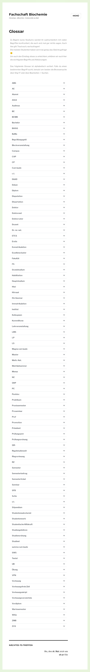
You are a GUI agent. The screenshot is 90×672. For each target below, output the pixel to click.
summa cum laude (20, 547)
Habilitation (17, 275)
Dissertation (17, 202)
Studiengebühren (19, 530)
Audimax (16, 106)
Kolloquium (17, 315)
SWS (14, 553)
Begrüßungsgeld (19, 140)
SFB (14, 490)
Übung (15, 570)
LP (13, 338)
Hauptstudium (18, 281)
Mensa (15, 371)
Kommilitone (17, 321)
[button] (38, 83)
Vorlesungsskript (19, 592)
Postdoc (15, 394)
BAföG (15, 128)
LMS (14, 332)
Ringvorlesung (18, 456)
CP (13, 162)
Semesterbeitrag (19, 473)
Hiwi (14, 287)
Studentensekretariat (21, 513)
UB (13, 564)
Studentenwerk (19, 519)
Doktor (15, 207)
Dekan (15, 185)
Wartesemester (19, 609)
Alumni (15, 94)
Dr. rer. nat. (17, 230)
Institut (15, 309)
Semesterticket (19, 479)
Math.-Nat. (17, 360)
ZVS (14, 626)
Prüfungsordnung (20, 439)
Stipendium (17, 507)
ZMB (14, 620)
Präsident (16, 428)
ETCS (14, 236)
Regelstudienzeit (19, 451)
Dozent (15, 224)
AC (13, 89)
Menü (76, 16)
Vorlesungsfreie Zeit (21, 586)
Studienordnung (19, 536)
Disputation (17, 196)
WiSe (14, 615)
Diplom (15, 190)
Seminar (15, 485)
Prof (14, 417)
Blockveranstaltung (20, 145)
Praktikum (16, 400)
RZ (13, 462)
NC (13, 377)
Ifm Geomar (17, 298)
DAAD (14, 179)
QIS (13, 445)
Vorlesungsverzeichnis (22, 598)
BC (13, 111)
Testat (15, 558)
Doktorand (17, 213)
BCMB (15, 117)
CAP (14, 156)
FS (13, 264)
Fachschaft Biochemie (28, 14)
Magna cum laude (19, 349)
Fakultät (15, 258)
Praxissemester (19, 405)
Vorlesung (16, 581)
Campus (15, 151)
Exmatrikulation (19, 247)
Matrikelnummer (19, 366)
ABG (14, 83)
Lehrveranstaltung (20, 326)
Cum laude (16, 168)
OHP (14, 383)
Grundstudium (18, 270)
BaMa (14, 134)
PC (13, 388)
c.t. (13, 173)
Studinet (16, 541)
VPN (14, 575)
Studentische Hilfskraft (22, 524)
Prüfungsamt (18, 434)
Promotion (17, 422)
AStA (14, 100)
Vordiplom (16, 603)
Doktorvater (17, 219)
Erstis (14, 241)
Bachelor (16, 123)
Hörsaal (15, 292)
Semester (16, 468)
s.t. (13, 502)
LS (13, 343)
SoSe (14, 496)
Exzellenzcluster (19, 253)
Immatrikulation (19, 304)
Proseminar (17, 411)
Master (15, 355)
